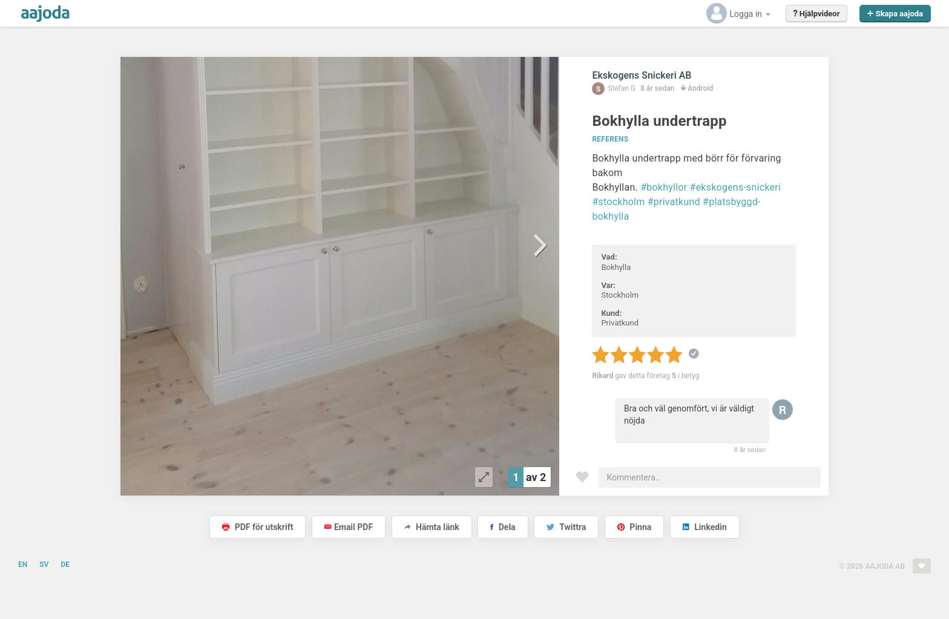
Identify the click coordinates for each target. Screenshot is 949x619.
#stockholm (618, 202)
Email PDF (348, 527)
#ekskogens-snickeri (735, 187)
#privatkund (674, 202)
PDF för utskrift (257, 527)
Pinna (634, 527)
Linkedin (705, 527)
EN (22, 564)
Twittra (566, 527)
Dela (502, 527)
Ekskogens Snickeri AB (641, 75)
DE (65, 564)
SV (43, 564)
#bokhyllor (663, 187)
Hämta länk (431, 527)
